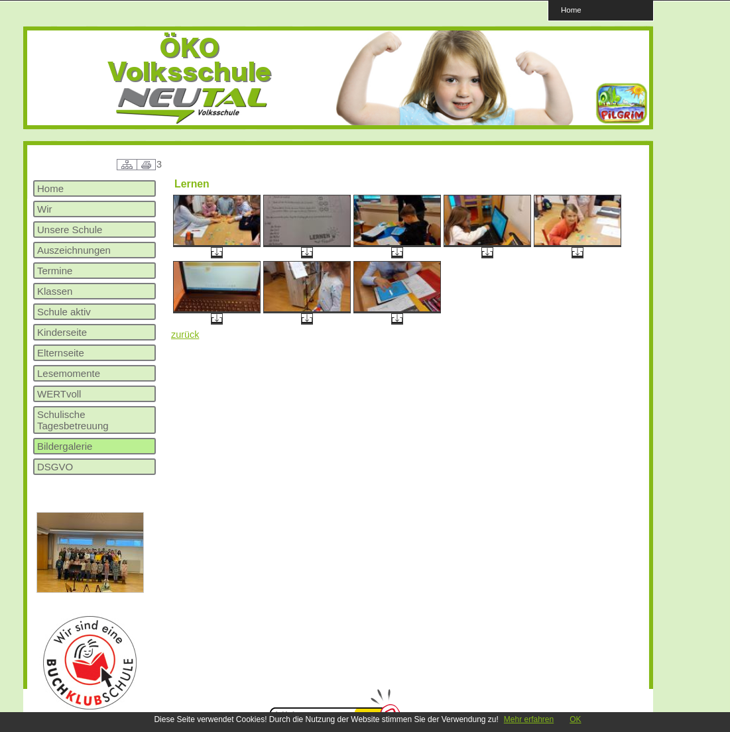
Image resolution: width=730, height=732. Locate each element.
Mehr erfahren (529, 719)
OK (575, 719)
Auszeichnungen (74, 250)
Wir (44, 209)
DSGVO (55, 466)
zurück (185, 334)
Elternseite (60, 352)
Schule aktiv (64, 311)
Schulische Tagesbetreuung (73, 420)
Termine (54, 270)
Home (571, 9)
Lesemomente (68, 373)
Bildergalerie (64, 446)
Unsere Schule (69, 229)
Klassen (54, 291)
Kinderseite (62, 332)
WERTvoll (59, 393)
